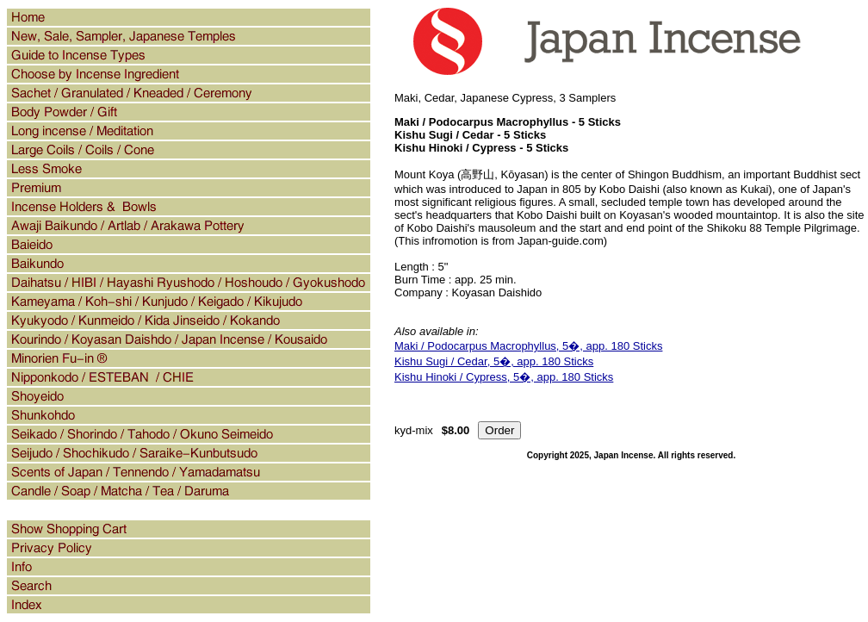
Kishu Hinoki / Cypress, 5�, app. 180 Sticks (503, 376)
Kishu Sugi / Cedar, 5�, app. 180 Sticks (493, 361)
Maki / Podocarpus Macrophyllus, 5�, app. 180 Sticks (528, 345)
